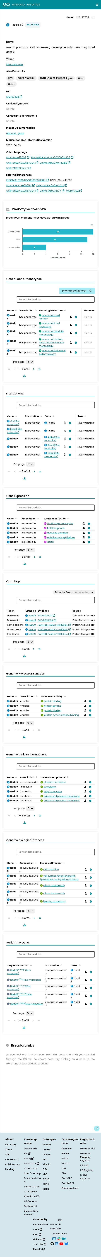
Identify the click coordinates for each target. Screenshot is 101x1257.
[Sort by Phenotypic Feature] (64, 310)
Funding (9, 1169)
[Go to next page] (33, 369)
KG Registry (87, 1170)
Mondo (47, 1144)
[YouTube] (61, 1243)
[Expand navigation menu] (97, 5)
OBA (45, 1169)
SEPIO (46, 1184)
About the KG (32, 1196)
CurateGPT (67, 1183)
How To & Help (32, 1173)
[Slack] (58, 1238)
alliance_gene (15, 133)
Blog (37, 1234)
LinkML (65, 1158)
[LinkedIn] (56, 1243)
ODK (63, 1173)
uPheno (47, 1154)
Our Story (10, 1144)
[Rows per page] (30, 362)
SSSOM (65, 1163)
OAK (63, 1168)
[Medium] (64, 1238)
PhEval (65, 1153)
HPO (45, 1159)
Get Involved (40, 1224)
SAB (7, 1154)
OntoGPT (66, 1178)
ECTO (46, 1189)
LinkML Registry (85, 1177)
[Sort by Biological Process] (63, 862)
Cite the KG (30, 1191)
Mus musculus (14, 64)
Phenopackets (69, 1188)
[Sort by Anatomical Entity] (67, 518)
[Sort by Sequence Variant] (30, 965)
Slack (37, 1229)
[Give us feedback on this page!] (96, 1128)
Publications (12, 1164)
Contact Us (12, 1159)
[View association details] (75, 317)
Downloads (30, 1148)
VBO (45, 1174)
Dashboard (30, 1206)
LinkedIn (39, 1239)
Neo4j (29, 1158)
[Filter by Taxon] (74, 592)
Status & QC (31, 1168)
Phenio (46, 1164)
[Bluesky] (66, 1243)
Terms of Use (31, 1186)
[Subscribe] (54, 1238)
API (27, 1153)
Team (8, 1149)
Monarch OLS (87, 1148)
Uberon (47, 1149)
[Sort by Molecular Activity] (64, 696)
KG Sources (30, 1201)
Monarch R (31, 1163)
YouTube (39, 1244)
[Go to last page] (38, 369)
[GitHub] (52, 1243)
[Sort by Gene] (15, 310)
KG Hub (84, 1165)
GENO (46, 1179)
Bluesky (39, 1249)
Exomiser (66, 1148)
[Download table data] (23, 375)
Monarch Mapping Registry (85, 1157)
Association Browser (31, 1213)
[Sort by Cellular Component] (67, 777)
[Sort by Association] (35, 310)
